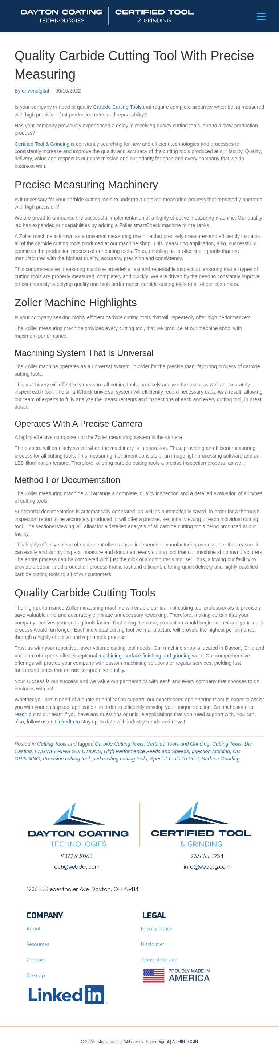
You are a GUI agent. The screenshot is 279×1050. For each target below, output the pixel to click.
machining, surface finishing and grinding (144, 656)
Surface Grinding (221, 759)
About (33, 928)
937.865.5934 (206, 856)
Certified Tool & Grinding (42, 144)
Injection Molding (211, 751)
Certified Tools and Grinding (177, 744)
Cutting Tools (51, 744)
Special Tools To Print (174, 759)
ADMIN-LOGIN (185, 1042)
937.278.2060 (77, 856)
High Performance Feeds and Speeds (146, 751)
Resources (38, 944)
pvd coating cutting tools (120, 759)
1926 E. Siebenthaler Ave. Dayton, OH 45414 (82, 889)
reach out (25, 714)
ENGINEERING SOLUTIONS (68, 751)
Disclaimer (152, 944)
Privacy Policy (156, 928)
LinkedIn (64, 722)
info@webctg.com (207, 867)
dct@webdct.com (77, 867)
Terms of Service (159, 960)
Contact (36, 960)
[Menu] (261, 16)
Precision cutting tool (66, 759)
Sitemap (36, 975)
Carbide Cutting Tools (117, 107)
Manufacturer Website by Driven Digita (132, 1042)
